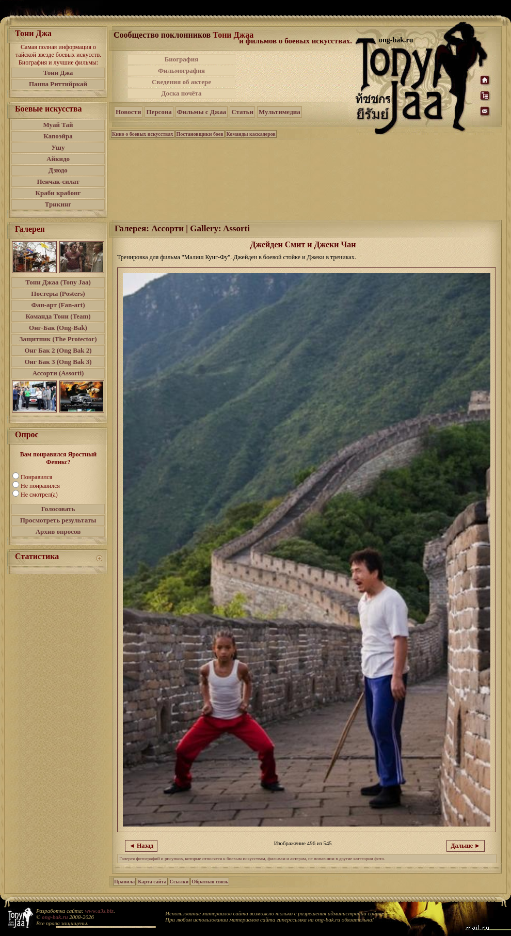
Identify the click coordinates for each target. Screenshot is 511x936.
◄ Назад (141, 845)
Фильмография (181, 70)
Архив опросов (58, 531)
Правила (124, 881)
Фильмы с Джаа (201, 112)
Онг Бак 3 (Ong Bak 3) (57, 362)
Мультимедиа (279, 112)
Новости (128, 112)
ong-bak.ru (55, 917)
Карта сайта (152, 881)
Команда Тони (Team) (57, 316)
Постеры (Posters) (58, 293)
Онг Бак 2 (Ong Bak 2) (57, 350)
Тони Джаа (233, 34)
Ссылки (179, 881)
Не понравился (40, 485)
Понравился (36, 477)
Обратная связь (209, 881)
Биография (182, 59)
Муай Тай (58, 125)
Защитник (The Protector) (58, 339)
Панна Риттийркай (58, 84)
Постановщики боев (200, 134)
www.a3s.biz (99, 911)
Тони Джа (58, 72)
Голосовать (58, 509)
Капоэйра (58, 136)
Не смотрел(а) (39, 494)
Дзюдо (58, 170)
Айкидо (58, 159)
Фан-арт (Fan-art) (58, 305)
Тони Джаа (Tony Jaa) (58, 282)
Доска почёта (181, 93)
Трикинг (58, 204)
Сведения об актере (181, 82)
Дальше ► (466, 845)
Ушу (58, 147)
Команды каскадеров (251, 134)
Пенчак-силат (58, 181)
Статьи (242, 112)
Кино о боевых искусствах (142, 134)
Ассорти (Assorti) (58, 373)
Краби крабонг (58, 193)
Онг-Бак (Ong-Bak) (58, 327)
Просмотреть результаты (58, 520)
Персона (158, 112)
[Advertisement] (296, 76)
